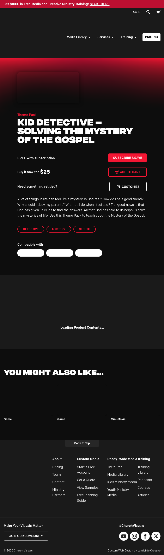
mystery (59, 229)
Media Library (77, 37)
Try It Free (114, 467)
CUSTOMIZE (130, 187)
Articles (143, 495)
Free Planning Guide (87, 497)
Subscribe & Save (127, 158)
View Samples (87, 488)
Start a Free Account (86, 469)
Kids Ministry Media (122, 482)
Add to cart (130, 172)
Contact (58, 482)
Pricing (151, 37)
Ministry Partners (58, 492)
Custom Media (88, 459)
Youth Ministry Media (118, 492)
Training (127, 37)
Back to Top (82, 443)
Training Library (144, 469)
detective (31, 229)
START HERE (100, 4)
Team (56, 475)
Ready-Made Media (122, 459)
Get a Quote (86, 480)
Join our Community (26, 536)
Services (103, 37)
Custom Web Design (120, 550)
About (57, 459)
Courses (144, 488)
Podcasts (145, 480)
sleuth (84, 229)
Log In (136, 11)
